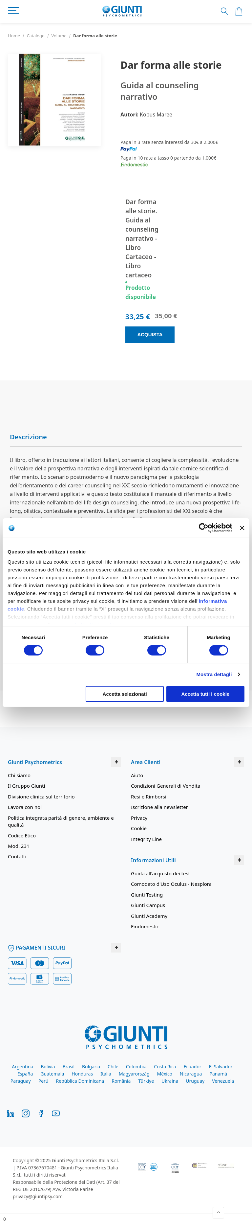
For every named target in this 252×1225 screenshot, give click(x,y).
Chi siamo (19, 775)
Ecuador (192, 1066)
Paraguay (20, 1081)
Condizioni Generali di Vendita (165, 785)
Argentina (22, 1066)
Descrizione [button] (28, 436)
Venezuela (223, 1081)
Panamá (218, 1074)
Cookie (139, 828)
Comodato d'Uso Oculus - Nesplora (171, 884)
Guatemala (52, 1074)
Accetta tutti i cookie (205, 694)
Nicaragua (191, 1074)
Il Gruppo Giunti (26, 785)
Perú (43, 1081)
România (121, 1081)
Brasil (68, 1066)
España (25, 1074)
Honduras (82, 1074)
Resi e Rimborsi (148, 796)
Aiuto (137, 775)
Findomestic (145, 926)
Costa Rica (165, 1066)
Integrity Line (146, 839)
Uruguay (195, 1081)
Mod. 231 (19, 846)
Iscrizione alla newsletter (159, 807)
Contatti (17, 856)
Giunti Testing (147, 894)
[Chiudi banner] (242, 527)
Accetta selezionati (125, 694)
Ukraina (169, 1081)
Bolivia (48, 1066)
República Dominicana (80, 1081)
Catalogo (36, 36)
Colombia (136, 1066)
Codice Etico (22, 835)
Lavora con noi (25, 807)
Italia (105, 1074)
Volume (58, 36)
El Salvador (221, 1066)
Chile (113, 1066)
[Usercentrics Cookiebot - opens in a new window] (203, 528)
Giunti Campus (148, 905)
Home (14, 36)
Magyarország (134, 1074)
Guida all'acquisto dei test (160, 873)
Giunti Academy (149, 916)
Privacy (139, 817)
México (165, 1074)
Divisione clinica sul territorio (41, 796)
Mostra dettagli (214, 674)
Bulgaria (91, 1066)
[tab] (126, 437)
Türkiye (146, 1081)
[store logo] (122, 11)
